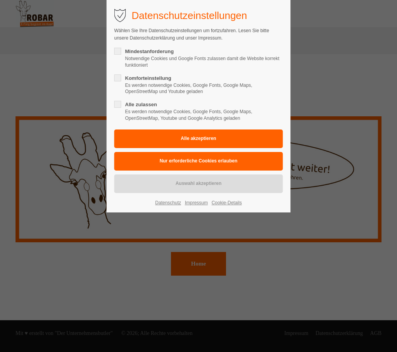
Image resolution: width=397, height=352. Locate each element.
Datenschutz (168, 202)
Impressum (196, 202)
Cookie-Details (227, 202)
